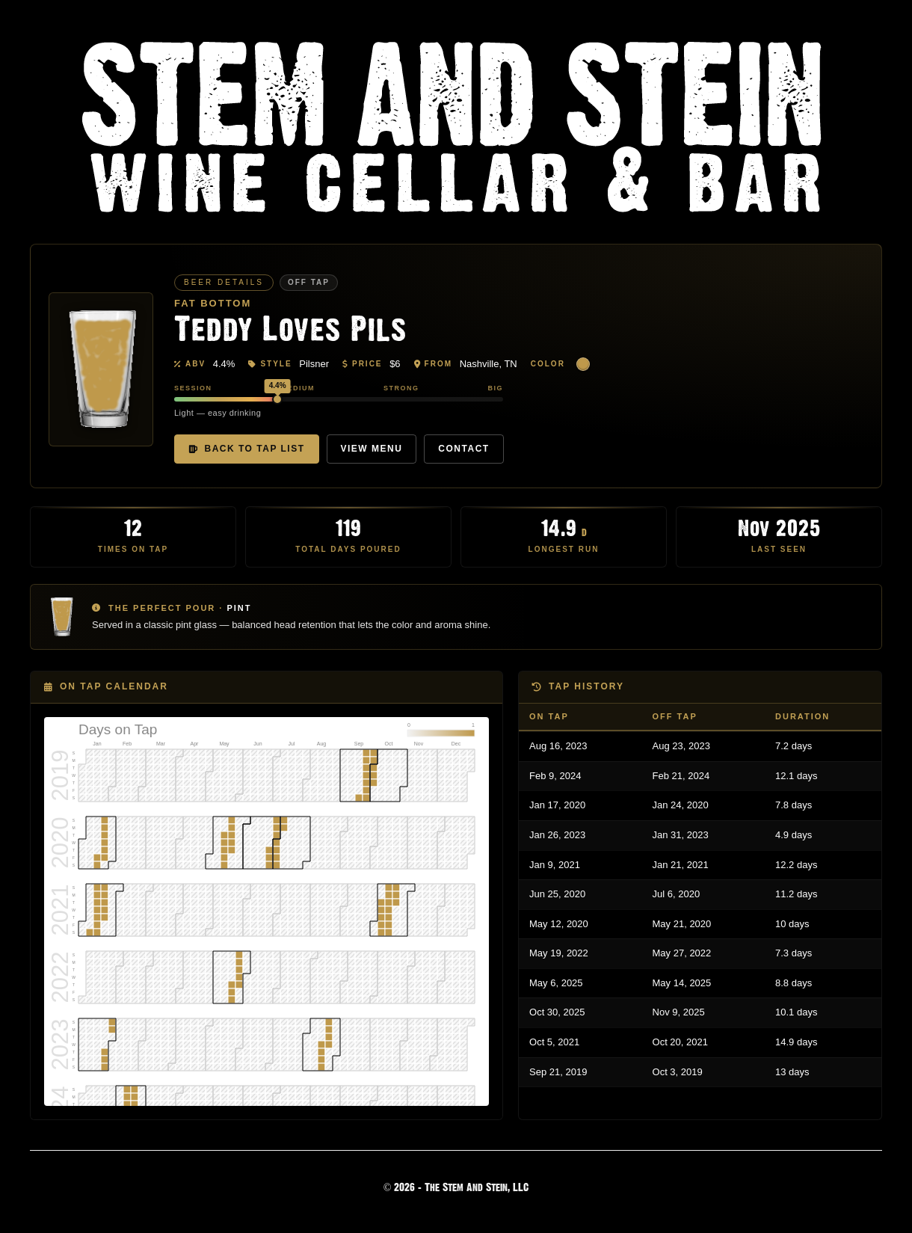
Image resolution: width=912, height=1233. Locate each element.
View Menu (372, 448)
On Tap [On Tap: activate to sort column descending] (549, 716)
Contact (463, 448)
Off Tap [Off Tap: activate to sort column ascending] (675, 716)
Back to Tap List (246, 448)
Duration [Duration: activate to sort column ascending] (802, 716)
